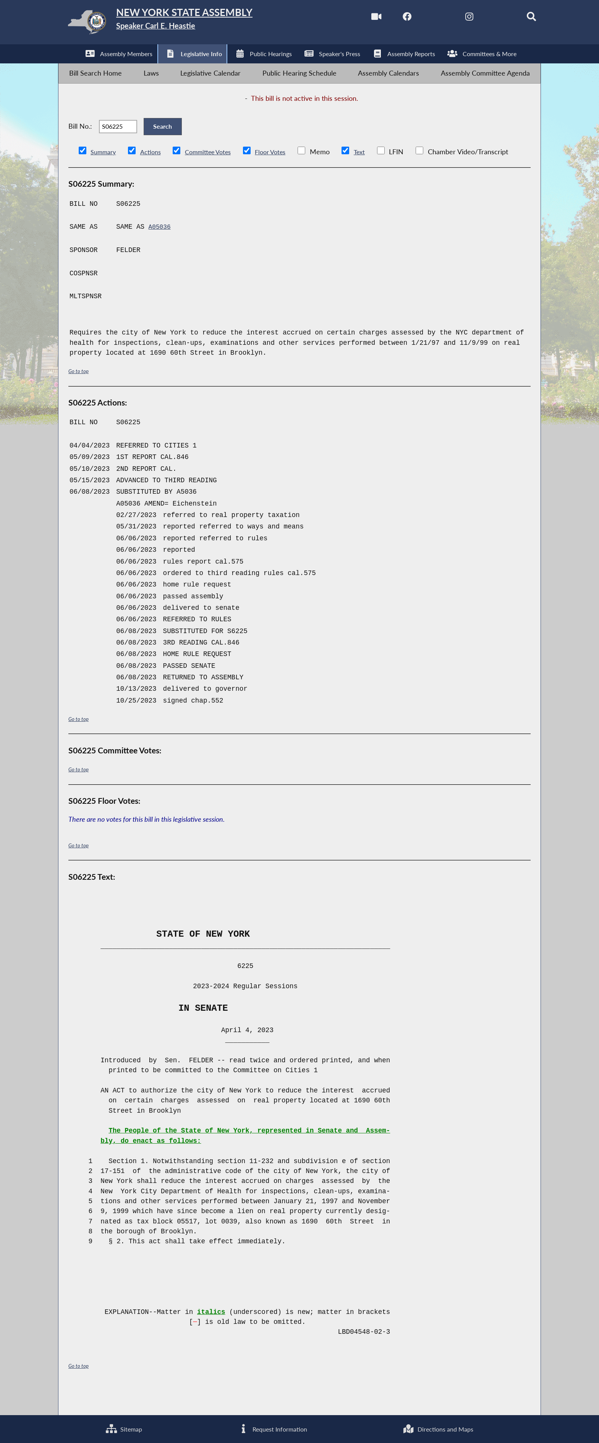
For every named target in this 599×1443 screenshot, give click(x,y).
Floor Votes (284, 174)
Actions (154, 174)
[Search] (517, 18)
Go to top (79, 393)
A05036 (161, 249)
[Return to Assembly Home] (179, 24)
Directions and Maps (437, 1428)
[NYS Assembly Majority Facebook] (388, 18)
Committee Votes (216, 174)
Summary (105, 174)
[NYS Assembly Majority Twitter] (420, 18)
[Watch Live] (355, 18)
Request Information (270, 1428)
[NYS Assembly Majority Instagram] (452, 18)
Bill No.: (80, 143)
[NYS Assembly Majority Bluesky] (485, 18)
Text (375, 174)
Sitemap (122, 1428)
